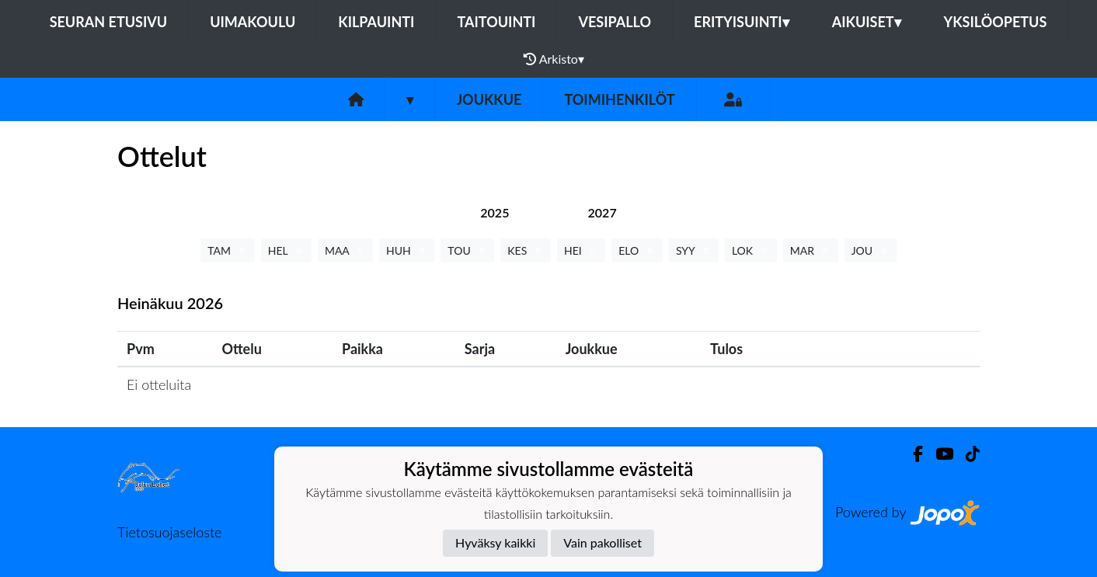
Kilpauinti (376, 21)
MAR (810, 250)
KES (525, 250)
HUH (406, 250)
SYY (694, 250)
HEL (286, 250)
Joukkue (488, 99)
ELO (637, 250)
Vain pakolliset (602, 542)
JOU (870, 250)
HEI (581, 250)
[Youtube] (938, 454)
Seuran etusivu (109, 21)
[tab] (494, 212)
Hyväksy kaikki (495, 542)
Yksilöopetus (995, 21)
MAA (345, 250)
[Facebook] (911, 454)
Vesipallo (614, 21)
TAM (227, 250)
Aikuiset (866, 21)
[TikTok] (966, 454)
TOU (467, 250)
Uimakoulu (252, 21)
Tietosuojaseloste (169, 532)
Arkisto (554, 59)
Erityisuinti (741, 21)
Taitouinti (496, 21)
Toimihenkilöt (619, 99)
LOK (751, 250)
